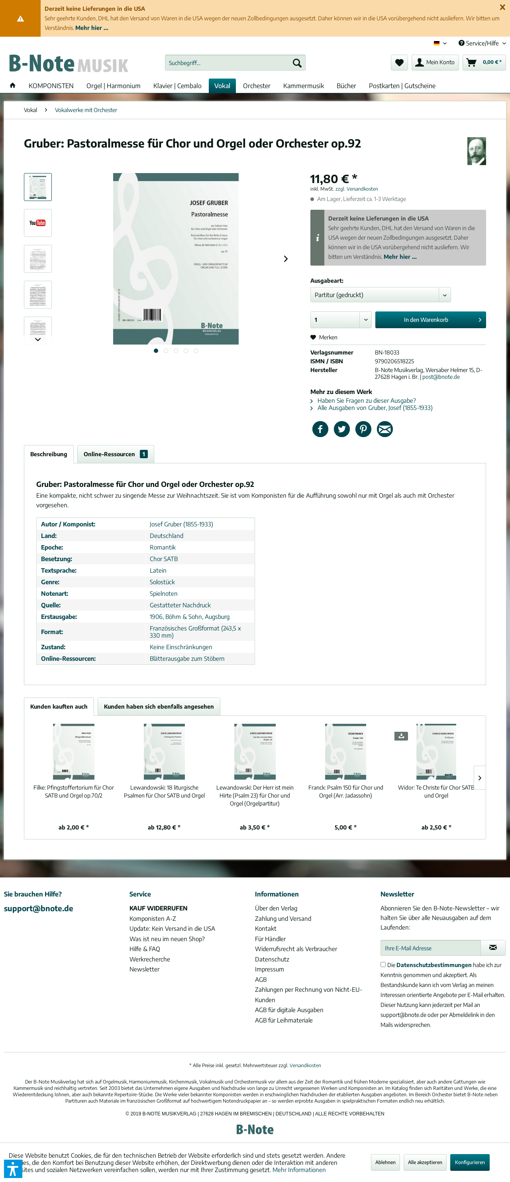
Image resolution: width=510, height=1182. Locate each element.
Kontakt (266, 928)
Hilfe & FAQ (144, 948)
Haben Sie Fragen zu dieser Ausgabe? (363, 400)
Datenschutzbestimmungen (434, 964)
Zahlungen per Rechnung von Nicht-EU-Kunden (308, 994)
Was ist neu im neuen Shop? (167, 938)
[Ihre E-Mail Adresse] (431, 948)
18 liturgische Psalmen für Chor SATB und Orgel (164, 791)
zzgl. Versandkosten (356, 189)
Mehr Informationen (299, 1169)
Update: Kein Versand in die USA (172, 928)
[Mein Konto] (435, 63)
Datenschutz (272, 959)
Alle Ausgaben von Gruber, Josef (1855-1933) (371, 407)
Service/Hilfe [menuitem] (479, 43)
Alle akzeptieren (425, 1162)
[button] (13, 1169)
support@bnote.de (38, 908)
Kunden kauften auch (59, 706)
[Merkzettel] (399, 63)
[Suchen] (297, 63)
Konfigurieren (470, 1162)
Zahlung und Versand (283, 918)
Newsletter (144, 969)
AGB (261, 979)
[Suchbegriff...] (235, 63)
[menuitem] (235, 63)
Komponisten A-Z (152, 918)
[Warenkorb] (484, 63)
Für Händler (270, 938)
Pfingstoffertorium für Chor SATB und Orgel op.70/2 (73, 791)
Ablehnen (385, 1162)
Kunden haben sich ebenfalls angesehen (159, 706)
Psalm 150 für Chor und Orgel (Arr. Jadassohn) (345, 791)
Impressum (269, 969)
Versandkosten (305, 1065)
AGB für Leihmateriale (284, 1020)
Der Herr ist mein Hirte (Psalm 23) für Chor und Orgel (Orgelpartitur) (255, 795)
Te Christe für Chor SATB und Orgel (436, 791)
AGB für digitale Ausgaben (289, 1009)
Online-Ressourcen (116, 454)
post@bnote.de (441, 376)
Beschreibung (48, 454)
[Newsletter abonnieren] (493, 948)
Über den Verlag (276, 908)
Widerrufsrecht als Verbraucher (296, 948)
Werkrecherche (149, 959)
